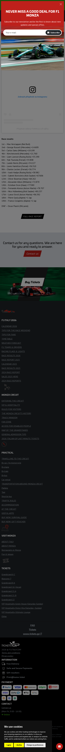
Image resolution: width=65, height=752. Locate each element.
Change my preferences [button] (35, 745)
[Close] (61, 4)
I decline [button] (19, 745)
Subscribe (53, 32)
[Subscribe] (59, 746)
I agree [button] (8, 745)
